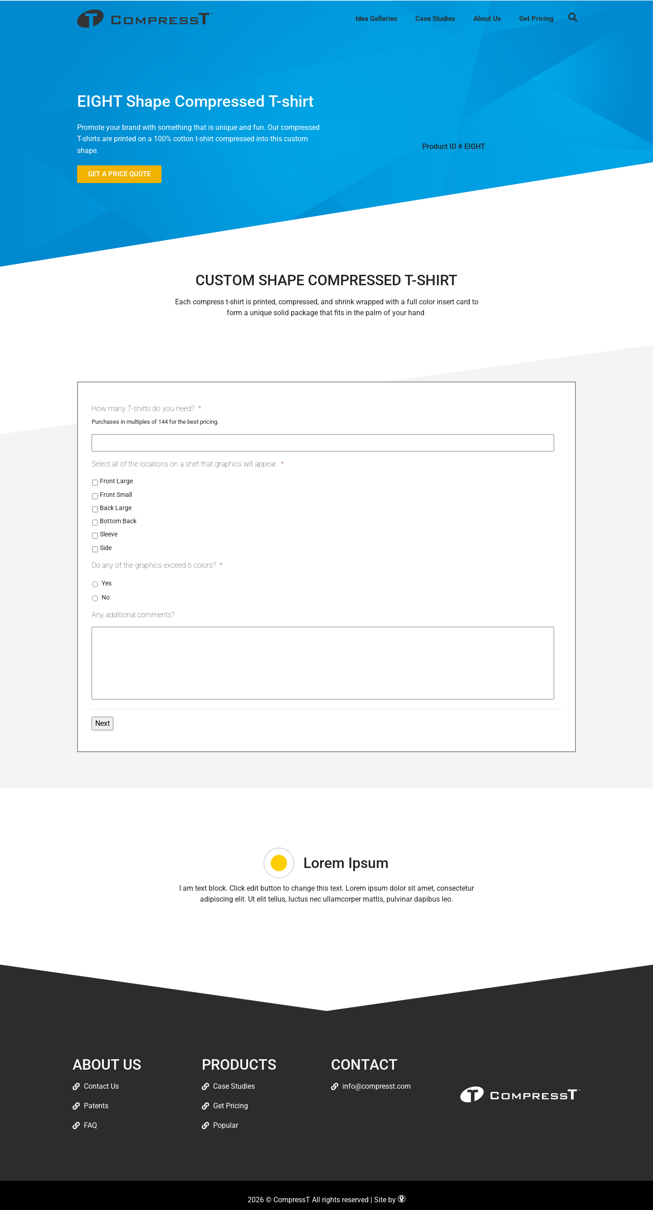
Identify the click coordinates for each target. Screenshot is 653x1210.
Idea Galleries (376, 19)
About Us (487, 19)
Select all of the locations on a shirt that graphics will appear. (188, 464)
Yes (107, 583)
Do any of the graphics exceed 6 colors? (157, 565)
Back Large (116, 507)
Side (106, 547)
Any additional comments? (133, 614)
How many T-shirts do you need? (146, 408)
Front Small (116, 494)
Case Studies (435, 19)
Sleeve (108, 534)
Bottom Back (118, 521)
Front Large (116, 481)
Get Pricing (536, 19)
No (106, 597)
